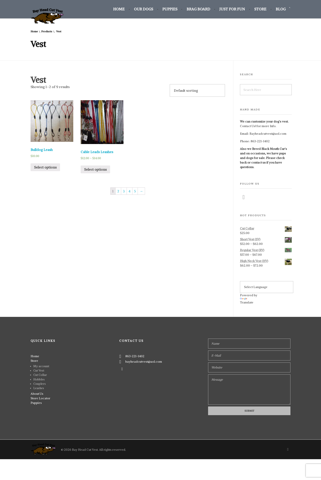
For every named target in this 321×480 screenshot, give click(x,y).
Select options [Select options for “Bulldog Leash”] (45, 167)
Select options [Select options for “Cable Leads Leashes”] (95, 169)
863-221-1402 (260, 141)
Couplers (39, 384)
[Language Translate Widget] (266, 287)
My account (41, 366)
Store (34, 361)
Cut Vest (38, 370)
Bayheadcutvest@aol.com (267, 134)
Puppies (36, 403)
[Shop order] (197, 90)
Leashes (38, 388)
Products (46, 31)
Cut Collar (40, 375)
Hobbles (39, 379)
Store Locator (40, 398)
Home (34, 31)
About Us (37, 394)
